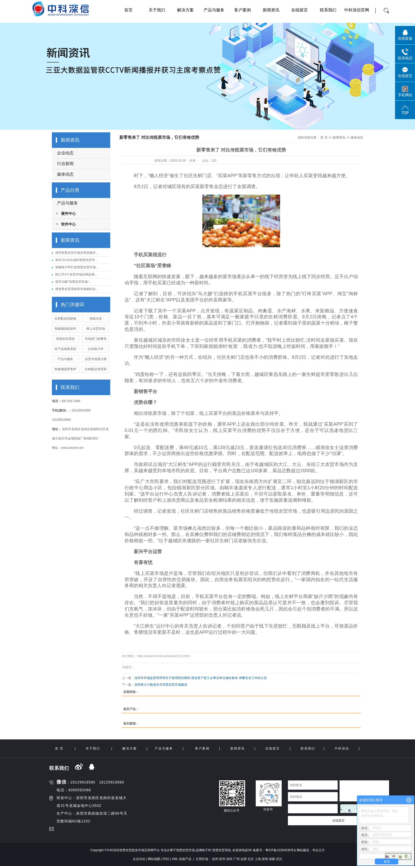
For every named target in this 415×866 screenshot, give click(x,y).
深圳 (229, 859)
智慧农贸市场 (185, 850)
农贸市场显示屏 (96, 359)
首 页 (323, 137)
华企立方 (318, 850)
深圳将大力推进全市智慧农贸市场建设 (160, 684)
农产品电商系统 (65, 349)
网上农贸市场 (95, 329)
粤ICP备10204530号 (279, 850)
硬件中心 (68, 213)
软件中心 (68, 224)
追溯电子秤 (203, 850)
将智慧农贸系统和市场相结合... (76, 289)
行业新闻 (65, 163)
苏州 (222, 859)
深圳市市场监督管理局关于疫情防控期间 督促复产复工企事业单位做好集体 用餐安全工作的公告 (200, 678)
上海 (258, 859)
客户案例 (242, 10)
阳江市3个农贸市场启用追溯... (76, 274)
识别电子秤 (95, 349)
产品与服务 (214, 10)
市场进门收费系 (96, 339)
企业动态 (65, 153)
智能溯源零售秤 (65, 369)
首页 (128, 10)
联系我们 (328, 10)
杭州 (215, 859)
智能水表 (95, 318)
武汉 (279, 859)
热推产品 (185, 859)
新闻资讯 (271, 10)
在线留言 (299, 10)
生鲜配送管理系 (96, 369)
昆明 (265, 859)
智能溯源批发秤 (65, 329)
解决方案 (185, 10)
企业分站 (139, 859)
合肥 (243, 859)
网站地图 (154, 859)
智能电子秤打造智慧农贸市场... (76, 267)
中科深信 (342, 748)
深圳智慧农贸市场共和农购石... (76, 253)
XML (175, 859)
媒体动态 (65, 174)
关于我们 (157, 10)
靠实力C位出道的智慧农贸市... (76, 260)
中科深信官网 (356, 10)
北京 (250, 859)
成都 (272, 859)
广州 (236, 859)
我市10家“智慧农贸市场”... (73, 282)
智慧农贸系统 (65, 339)
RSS (166, 859)
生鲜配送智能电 (65, 318)
